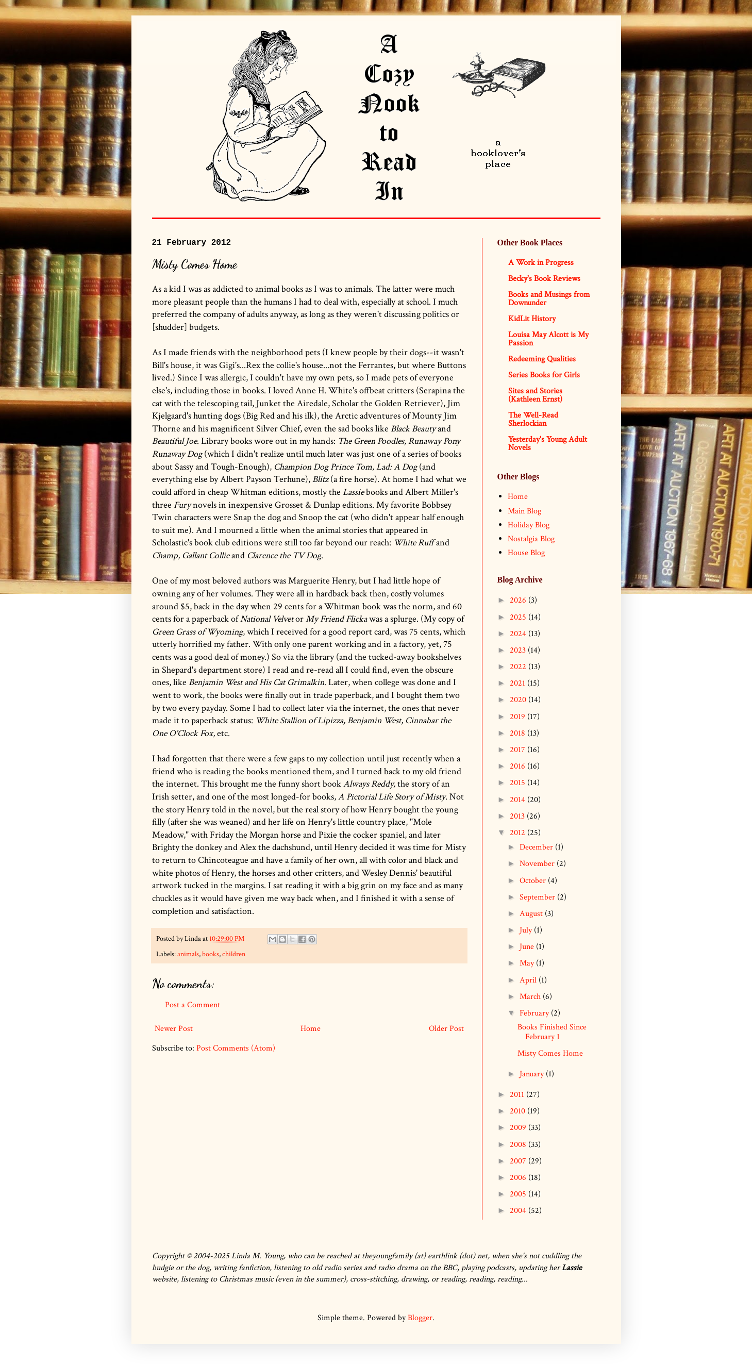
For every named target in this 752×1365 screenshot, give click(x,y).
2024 (519, 633)
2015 (518, 782)
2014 (518, 799)
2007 (519, 1161)
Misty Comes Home (550, 1053)
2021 (518, 683)
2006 (519, 1177)
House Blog (526, 552)
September (538, 897)
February (535, 1013)
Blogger (420, 1317)
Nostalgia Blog (531, 539)
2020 (519, 699)
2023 (519, 650)
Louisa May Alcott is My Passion (548, 338)
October (534, 880)
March (531, 996)
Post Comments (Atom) (235, 1048)
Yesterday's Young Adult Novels (547, 443)
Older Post (446, 1028)
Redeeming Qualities (542, 359)
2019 (518, 716)
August (532, 913)
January (533, 1074)
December (537, 847)
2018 (518, 733)
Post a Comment (192, 1005)
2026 (519, 600)
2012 (518, 832)
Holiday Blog (528, 525)
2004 (519, 1210)
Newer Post (174, 1028)
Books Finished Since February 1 (552, 1032)
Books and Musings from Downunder (549, 298)
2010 (518, 1111)
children (233, 954)
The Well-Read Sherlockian (533, 419)
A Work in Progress (541, 262)
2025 (519, 617)
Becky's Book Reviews (544, 278)
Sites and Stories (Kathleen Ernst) (535, 395)
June (528, 946)
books (210, 954)
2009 (519, 1127)
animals (188, 954)
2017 (518, 749)
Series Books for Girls (544, 375)
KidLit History (532, 318)
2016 (518, 766)
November (538, 863)
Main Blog (524, 511)
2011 (518, 1094)
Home (310, 1028)
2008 (519, 1144)
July (527, 930)
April (529, 980)
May (528, 963)
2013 (518, 816)
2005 (519, 1194)
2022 (519, 666)
